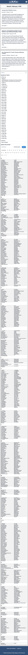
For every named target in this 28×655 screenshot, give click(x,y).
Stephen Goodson (3, 578)
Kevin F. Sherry (3, 419)
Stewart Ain (3, 582)
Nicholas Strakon (16, 482)
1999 (4, 131)
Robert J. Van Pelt (4, 545)
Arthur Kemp (16, 191)
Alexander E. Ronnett (4, 170)
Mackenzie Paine (16, 442)
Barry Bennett (3, 200)
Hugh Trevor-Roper (4, 354)
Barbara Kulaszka (16, 199)
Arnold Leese (16, 190)
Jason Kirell (3, 383)
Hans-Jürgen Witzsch (4, 336)
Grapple (15, 321)
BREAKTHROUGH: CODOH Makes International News (11, 81)
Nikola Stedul (16, 484)
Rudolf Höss (16, 557)
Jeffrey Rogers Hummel (4, 386)
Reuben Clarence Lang (17, 531)
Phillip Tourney (3, 513)
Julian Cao (15, 406)
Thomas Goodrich (17, 595)
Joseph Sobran (3, 406)
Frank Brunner (16, 294)
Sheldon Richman (16, 573)
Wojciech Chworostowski (18, 630)
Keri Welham (3, 417)
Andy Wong (2, 181)
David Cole (2, 247)
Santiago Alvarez (3, 566)
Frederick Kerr (16, 298)
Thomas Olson (3, 597)
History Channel (16, 349)
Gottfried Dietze (16, 320)
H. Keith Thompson (17, 330)
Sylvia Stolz (3, 583)
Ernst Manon (3, 283)
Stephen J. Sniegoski (17, 578)
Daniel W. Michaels (4, 244)
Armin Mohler (16, 189)
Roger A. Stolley (16, 551)
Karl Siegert (16, 413)
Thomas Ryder (16, 597)
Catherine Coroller (4, 220)
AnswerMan (16, 184)
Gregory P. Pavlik (16, 324)
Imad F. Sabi (3, 360)
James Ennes (16, 375)
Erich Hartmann (3, 280)
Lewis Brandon (3, 434)
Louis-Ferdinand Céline (4, 438)
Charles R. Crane (3, 224)
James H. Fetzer (3, 376)
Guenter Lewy (3, 325)
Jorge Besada (3, 403)
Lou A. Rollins (3, 436)
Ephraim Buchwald (4, 278)
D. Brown (2, 239)
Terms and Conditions (11, 648)
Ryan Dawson (3, 560)
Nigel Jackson (3, 483)
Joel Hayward (16, 391)
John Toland (3, 399)
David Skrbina (3, 252)
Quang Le (2, 520)
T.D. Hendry (2, 586)
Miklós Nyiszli (16, 469)
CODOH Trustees (16, 233)
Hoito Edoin (3, 350)
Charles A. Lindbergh (17, 221)
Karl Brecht (15, 412)
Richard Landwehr (17, 536)
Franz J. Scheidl (16, 296)
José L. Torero (16, 403)
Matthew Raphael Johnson (18, 458)
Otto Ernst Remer (16, 492)
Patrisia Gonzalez (3, 500)
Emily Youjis (3, 277)
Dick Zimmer (3, 258)
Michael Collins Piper (17, 461)
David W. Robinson (4, 253)
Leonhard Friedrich (4, 432)
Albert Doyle (16, 167)
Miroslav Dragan (3, 470)
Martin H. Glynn (3, 454)
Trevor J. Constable (4, 602)
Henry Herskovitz (16, 345)
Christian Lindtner (3, 227)
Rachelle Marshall (3, 526)
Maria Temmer (16, 447)
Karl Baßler (2, 412)
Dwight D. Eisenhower (4, 264)
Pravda (2, 516)
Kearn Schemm (16, 414)
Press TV (15, 516)
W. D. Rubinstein (3, 618)
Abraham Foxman (3, 163)
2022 (4, 94)
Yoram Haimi (3, 638)
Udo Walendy (3, 608)
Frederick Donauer (4, 298)
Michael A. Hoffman (17, 460)
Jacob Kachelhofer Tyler (4, 373)
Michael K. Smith (3, 465)
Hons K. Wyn (3, 352)
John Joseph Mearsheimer (5, 393)
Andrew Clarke (3, 179)
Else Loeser (16, 275)
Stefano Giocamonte (4, 577)
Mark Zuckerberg (3, 452)
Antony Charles (3, 188)
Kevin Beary (16, 418)
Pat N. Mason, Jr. (16, 497)
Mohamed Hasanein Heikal (5, 471)
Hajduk (15, 332)
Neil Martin (15, 479)
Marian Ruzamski (3, 448)
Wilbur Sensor (3, 623)
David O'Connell (3, 251)
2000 (4, 130)
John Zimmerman (16, 400)
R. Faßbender (3, 523)
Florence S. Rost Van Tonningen (19, 291)
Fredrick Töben (3, 300)
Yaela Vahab (3, 636)
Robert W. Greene (3, 549)
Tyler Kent (2, 603)
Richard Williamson (17, 538)
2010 (4, 113)
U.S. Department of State (18, 607)
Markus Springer (16, 452)
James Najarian (3, 378)
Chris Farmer (16, 226)
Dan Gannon (16, 240)
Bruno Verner (16, 210)
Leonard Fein (16, 431)
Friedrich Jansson (17, 300)
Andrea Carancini (3, 176)
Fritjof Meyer (16, 301)
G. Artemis (2, 305)
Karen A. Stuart (3, 411)
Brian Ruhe (2, 208)
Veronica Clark (16, 613)
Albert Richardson (3, 168)
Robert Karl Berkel (4, 546)
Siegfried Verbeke (17, 574)
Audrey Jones (3, 194)
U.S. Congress (3, 607)
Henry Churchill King (4, 344)
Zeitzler (15, 643)
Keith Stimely (3, 415)
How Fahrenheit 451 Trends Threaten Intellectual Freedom (13, 53)
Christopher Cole (16, 228)
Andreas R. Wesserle (17, 177)
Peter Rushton (16, 508)
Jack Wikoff (16, 372)
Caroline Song (16, 217)
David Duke (15, 247)
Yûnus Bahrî (16, 638)
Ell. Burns (15, 274)
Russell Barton (16, 559)
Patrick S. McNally (17, 499)
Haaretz (15, 331)
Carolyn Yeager (3, 219)
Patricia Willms (3, 498)
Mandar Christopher (17, 444)
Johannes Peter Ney (17, 392)
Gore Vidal (2, 320)
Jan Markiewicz (3, 380)
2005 (4, 122)
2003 (4, 125)
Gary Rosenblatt (16, 306)
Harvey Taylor (3, 338)
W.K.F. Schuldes (3, 619)
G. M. (15, 305)
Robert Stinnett (3, 548)
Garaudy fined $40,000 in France (9, 10)
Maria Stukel (3, 447)
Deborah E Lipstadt (4, 254)
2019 (4, 99)
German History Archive (17, 315)
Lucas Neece (16, 438)
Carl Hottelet (16, 215)
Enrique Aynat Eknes (17, 277)
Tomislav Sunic (3, 600)
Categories (3, 140)
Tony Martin (16, 600)
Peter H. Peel (3, 507)
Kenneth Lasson (3, 416)
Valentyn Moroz (16, 612)
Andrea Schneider (3, 177)
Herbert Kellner (3, 347)
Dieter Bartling (16, 258)
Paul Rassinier (16, 504)
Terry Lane (15, 589)
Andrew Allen (3, 178)
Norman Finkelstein (4, 486)
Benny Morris (16, 202)
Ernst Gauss (16, 282)
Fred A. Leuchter (16, 297)
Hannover (15, 333)
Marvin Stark (3, 456)
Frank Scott (16, 295)
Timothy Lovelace (3, 598)
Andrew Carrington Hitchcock (18, 178)
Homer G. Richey (16, 351)
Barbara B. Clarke (3, 199)
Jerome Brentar (16, 386)
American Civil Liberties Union (18, 174)
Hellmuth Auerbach (4, 342)
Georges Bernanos (17, 312)
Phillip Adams (16, 512)
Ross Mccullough (16, 556)
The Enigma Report (17, 590)
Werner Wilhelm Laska (4, 622)
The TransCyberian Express (18, 591)
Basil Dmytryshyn (3, 201)
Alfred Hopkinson (3, 172)
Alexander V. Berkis (17, 171)
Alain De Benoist (16, 166)
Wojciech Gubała (3, 631)
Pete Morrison (3, 506)
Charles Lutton (3, 223)
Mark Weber (16, 451)
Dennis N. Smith (3, 255)
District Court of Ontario (4, 259)
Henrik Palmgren (16, 343)
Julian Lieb (2, 407)
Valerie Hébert (3, 613)
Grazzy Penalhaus (3, 322)
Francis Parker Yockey (17, 293)
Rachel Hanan (16, 525)
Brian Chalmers (3, 207)
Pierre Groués (16, 514)
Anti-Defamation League (18, 186)
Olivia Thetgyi (16, 490)
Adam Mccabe (16, 164)
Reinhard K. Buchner (17, 530)
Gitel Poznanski (3, 317)
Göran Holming (3, 319)
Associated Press (3, 193)
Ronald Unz (2, 555)
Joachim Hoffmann (17, 390)
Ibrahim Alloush (16, 359)
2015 (4, 105)
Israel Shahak (16, 364)
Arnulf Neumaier (3, 191)
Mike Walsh (3, 469)
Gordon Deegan (16, 319)
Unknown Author (16, 608)
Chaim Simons (3, 221)
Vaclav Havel (3, 612)
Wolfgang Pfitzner (17, 632)
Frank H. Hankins (3, 295)
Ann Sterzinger (16, 183)
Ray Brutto (2, 529)
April (4, 82)
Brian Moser (16, 207)
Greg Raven (2, 323)
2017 (4, 102)
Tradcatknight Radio (17, 601)
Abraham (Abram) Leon (4, 162)
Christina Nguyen (16, 227)
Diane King (2, 257)
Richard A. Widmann (4, 533)
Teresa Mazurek (16, 588)
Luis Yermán (3, 439)
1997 (4, 135)
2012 (4, 110)
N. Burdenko (3, 477)
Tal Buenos (2, 587)
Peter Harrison (16, 507)
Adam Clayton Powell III (4, 164)
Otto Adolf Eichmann (4, 492)
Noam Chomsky (16, 485)
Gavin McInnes (16, 307)
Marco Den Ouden (3, 446)
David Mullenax (16, 250)
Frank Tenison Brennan (4, 296)
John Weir (2, 400)
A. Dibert (15, 160)
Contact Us (19, 648)
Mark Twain (3, 451)
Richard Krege (3, 536)
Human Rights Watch (4, 355)
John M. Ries (16, 396)
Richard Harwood (16, 535)
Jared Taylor (16, 381)
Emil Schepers (3, 276)
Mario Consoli (16, 448)
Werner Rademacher (17, 621)
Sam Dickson (3, 564)
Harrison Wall (16, 336)
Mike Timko (16, 468)
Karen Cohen (16, 411)
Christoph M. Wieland (4, 228)
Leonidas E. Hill (16, 432)
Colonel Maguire (16, 234)
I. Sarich (2, 359)
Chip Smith (15, 225)
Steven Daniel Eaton (17, 580)
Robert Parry (3, 547)
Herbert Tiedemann (17, 347)
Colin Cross (2, 234)
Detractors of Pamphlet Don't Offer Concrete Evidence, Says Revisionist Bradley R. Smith (12, 31)
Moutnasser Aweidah (4, 473)
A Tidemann (3, 160)
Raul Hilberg (16, 528)
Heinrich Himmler (3, 340)
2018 (4, 100)
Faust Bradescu (16, 290)
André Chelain (16, 175)
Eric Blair (15, 278)
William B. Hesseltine (17, 625)
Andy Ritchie (16, 180)
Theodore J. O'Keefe (17, 592)
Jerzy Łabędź (3, 388)
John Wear (15, 399)
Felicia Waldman (3, 291)
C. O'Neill (2, 214)
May (3, 78)
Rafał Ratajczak (3, 527)
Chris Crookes (3, 226)
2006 (4, 120)
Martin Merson (3, 455)
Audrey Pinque (16, 194)
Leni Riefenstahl (3, 429)
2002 (4, 126)
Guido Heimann (16, 325)
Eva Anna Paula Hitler (4, 285)
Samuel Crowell (3, 565)
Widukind (15, 622)
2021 (4, 95)
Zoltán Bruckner (3, 644)
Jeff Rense (2, 385)
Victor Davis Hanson (4, 614)
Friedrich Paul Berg (4, 301)
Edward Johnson (3, 271)
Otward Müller (3, 494)
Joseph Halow (3, 405)
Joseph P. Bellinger (17, 405)
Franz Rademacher (4, 297)
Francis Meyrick (3, 293)
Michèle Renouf (16, 467)
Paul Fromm (16, 502)
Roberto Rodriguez (17, 550)
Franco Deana (3, 294)
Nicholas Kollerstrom (4, 482)
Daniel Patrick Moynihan (17, 243)
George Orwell (3, 312)
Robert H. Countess (4, 542)
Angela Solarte (16, 182)
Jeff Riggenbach (16, 385)
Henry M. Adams (3, 346)
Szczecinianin (16, 583)
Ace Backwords (16, 163)
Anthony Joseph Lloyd (17, 185)
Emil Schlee (16, 276)
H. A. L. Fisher (3, 330)
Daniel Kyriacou (3, 242)
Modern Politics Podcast (18, 470)
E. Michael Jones (3, 267)
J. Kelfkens (2, 370)
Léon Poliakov (3, 431)
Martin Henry (16, 454)
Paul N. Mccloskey (4, 504)
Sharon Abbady (16, 572)
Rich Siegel (15, 532)
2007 (4, 118)
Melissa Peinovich (4, 460)
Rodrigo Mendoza (3, 551)
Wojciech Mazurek (17, 631)
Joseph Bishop (3, 404)
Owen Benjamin (16, 494)
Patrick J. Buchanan (17, 498)
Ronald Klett (3, 554)
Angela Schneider (3, 182)
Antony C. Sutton (16, 187)
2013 (4, 108)
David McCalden (3, 249)
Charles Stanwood (17, 224)
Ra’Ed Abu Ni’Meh (3, 525)
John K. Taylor (16, 395)
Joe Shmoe (2, 391)
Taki (14, 586)
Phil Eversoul (3, 510)
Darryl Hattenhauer (4, 245)
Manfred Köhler (3, 445)
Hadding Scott (3, 332)
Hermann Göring (3, 348)
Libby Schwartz (16, 434)
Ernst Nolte (15, 283)
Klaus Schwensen (3, 421)
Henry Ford (15, 344)
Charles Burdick (3, 222)
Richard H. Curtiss (4, 535)
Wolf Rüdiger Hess (4, 632)
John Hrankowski (3, 395)
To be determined (16, 598)
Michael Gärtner (16, 463)
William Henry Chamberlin (5, 627)
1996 (4, 136)
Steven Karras (3, 581)
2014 (4, 107)
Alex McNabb (16, 169)
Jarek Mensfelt (3, 382)
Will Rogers (15, 624)
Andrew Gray (16, 179)
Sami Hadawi (16, 564)
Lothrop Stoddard (16, 435)
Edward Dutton (3, 270)
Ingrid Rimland (3, 361)
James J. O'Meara (3, 377)
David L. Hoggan (3, 248)
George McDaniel (16, 311)
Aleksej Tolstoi (3, 169)
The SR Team (3, 591)
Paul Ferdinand (3, 502)
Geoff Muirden (3, 308)
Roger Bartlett (3, 552)
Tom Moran (2, 599)
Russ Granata (3, 559)
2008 (4, 117)
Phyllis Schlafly (16, 513)
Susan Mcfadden (16, 582)
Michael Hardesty (3, 464)
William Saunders (3, 629)
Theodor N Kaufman (4, 592)
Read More (4, 25)
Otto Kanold (16, 493)
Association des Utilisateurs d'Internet (20, 193)
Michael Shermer (3, 466)
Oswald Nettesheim (17, 491)
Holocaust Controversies (18, 350)
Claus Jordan (16, 230)
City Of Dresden (3, 230)
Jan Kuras (15, 379)
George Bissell (16, 309)
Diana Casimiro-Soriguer (18, 256)
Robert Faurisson (16, 541)
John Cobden (16, 394)
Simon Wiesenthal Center (5, 575)
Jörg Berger (16, 402)
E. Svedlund (16, 267)
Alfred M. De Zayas (17, 172)
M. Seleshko (3, 442)
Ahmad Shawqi (16, 165)
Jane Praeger (16, 380)
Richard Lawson (3, 537)
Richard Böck (16, 533)
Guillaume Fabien (3, 326)
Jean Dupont (16, 383)
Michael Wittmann (17, 466)
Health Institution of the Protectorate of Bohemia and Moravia (20, 339)
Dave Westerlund (16, 245)
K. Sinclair (15, 410)
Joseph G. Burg (16, 404)
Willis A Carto (16, 629)
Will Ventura (3, 625)
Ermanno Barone (3, 281)
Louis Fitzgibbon (3, 437)
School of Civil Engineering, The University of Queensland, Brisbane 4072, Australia (7, 568)
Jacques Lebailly (3, 374)
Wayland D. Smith (3, 621)
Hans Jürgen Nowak (17, 334)
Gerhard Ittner (3, 314)
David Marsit (16, 248)
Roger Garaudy (16, 552)
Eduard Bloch (3, 269)
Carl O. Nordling (3, 216)
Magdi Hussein (3, 443)
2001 (4, 128)
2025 (4, 89)
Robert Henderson (4, 543)
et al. (15, 284)
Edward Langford (3, 272)
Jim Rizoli (2, 390)
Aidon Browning (3, 166)
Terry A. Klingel (3, 589)
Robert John (16, 545)
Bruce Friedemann (17, 209)
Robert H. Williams (17, 542)
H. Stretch (2, 331)
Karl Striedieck (3, 414)
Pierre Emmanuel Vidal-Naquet (5, 514)
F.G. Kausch (16, 289)
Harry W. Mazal (16, 337)
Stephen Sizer (3, 579)
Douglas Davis (3, 263)
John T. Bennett (16, 398)
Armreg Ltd (2, 190)
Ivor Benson (3, 366)
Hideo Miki (2, 349)
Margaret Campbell (17, 446)
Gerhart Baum (3, 315)
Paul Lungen (16, 503)
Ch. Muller (15, 220)
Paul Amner (16, 500)
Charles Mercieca (16, 223)
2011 (4, 112)
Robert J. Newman (17, 544)
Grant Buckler (3, 321)
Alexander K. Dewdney (17, 170)
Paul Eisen (15, 501)
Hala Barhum (3, 333)
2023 (4, 92)
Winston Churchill (3, 630)
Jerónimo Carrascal (4, 387)
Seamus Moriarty (3, 570)
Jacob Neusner (16, 373)
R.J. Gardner (3, 524)
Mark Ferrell (16, 449)
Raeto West (16, 526)
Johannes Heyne (3, 392)
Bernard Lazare (16, 203)
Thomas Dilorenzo (17, 594)
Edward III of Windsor (17, 270)
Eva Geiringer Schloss (17, 285)
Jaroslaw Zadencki (17, 382)
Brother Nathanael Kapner (5, 209)
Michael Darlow (16, 462)
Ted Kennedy (3, 588)
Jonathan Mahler (3, 402)
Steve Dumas (3, 580)
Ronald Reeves (16, 554)
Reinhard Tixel (3, 531)
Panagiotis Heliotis (4, 497)
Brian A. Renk (16, 206)
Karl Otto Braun (3, 413)
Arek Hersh (15, 188)
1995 (4, 138)
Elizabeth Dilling (3, 274)
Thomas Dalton (3, 594)
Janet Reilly (3, 381)
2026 (4, 77)
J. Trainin (2, 371)
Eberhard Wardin (3, 268)
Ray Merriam (3, 530)
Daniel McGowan (16, 242)
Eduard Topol (16, 269)
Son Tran (2, 576)
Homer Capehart (3, 351)
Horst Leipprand (3, 353)
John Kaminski (3, 396)
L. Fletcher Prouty (3, 426)
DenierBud (15, 254)
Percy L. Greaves (16, 505)
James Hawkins (16, 376)
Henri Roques (3, 343)
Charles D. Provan (16, 222)
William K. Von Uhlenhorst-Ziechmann (20, 627)
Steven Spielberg (16, 581)
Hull (14, 354)
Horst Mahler (16, 353)
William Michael (3, 628)
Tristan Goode (16, 602)
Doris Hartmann (3, 261)
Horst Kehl (15, 352)
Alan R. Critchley (3, 167)
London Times (3, 435)
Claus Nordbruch (3, 231)
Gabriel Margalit (3, 306)
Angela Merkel (16, 181)
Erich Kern (15, 280)
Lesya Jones (16, 433)
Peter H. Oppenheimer (17, 506)
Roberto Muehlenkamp (4, 550)
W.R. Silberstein (16, 619)
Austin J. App (3, 195)
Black (2, 205)
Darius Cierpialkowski (17, 244)
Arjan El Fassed (3, 189)
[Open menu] (26, 2)
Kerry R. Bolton (16, 417)
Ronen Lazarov (16, 555)
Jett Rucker (2, 389)
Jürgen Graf (16, 407)
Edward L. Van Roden (17, 271)
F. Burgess (2, 289)
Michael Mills (16, 465)
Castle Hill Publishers (17, 219)
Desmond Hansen (16, 255)
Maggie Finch (16, 443)
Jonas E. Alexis (16, 401)
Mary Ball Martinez (17, 456)
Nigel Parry (15, 483)
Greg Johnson (16, 322)
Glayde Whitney (3, 318)
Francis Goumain (16, 292)
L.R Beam (15, 426)
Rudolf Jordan (3, 558)
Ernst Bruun (3, 282)
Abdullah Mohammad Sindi (18, 161)
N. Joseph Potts (16, 477)
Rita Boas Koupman (4, 539)
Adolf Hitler (2, 165)
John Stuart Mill (3, 398)
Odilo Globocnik (3, 490)
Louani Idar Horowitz (17, 436)
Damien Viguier (3, 240)
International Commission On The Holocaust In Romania (6, 365)
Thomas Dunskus (3, 595)
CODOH (2, 233)
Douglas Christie (3, 262)
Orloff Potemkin (3, 491)
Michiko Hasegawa (4, 468)
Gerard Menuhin (16, 313)
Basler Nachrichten (17, 201)
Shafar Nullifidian (3, 572)
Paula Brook (3, 505)
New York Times (3, 481)
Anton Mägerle (3, 187)
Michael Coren (3, 462)
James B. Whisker (3, 375)
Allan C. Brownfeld (4, 174)
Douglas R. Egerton (17, 263)
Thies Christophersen (4, 593)
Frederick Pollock (3, 299)
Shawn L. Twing (3, 573)
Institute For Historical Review (18, 362)
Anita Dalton (3, 183)
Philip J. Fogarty (3, 511)
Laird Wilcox (3, 427)
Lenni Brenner (16, 429)
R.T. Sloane (15, 524)
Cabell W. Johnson (4, 215)
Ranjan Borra (3, 528)
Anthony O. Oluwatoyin (4, 186)
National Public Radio (4, 479)
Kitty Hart (15, 420)
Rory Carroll (3, 556)
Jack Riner (2, 372)
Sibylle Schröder (3, 574)
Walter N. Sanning (17, 620)
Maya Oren (15, 459)
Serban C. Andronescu (17, 570)
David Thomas (16, 252)
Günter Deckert (16, 326)
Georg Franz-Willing (17, 308)
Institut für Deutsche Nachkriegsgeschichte (4, 363)
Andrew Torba (3, 180)
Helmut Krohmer (16, 342)
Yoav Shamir (16, 636)
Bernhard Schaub (3, 204)
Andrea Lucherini (16, 176)
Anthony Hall (3, 185)
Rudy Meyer (16, 558)
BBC (1, 202)
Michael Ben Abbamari (4, 461)
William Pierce (16, 628)
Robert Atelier (3, 540)
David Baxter (3, 246)
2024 (4, 90)
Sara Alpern (16, 566)
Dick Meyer (15, 257)
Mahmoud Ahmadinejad (4, 444)
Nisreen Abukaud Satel (4, 485)
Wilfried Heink (16, 623)
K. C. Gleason (3, 410)
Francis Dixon (3, 292)
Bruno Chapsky (3, 210)
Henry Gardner (3, 345)
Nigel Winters (3, 484)
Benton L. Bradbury (4, 203)
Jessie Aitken (16, 388)
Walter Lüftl (3, 620)
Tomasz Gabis (16, 599)
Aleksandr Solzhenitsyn (17, 168)
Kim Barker (2, 420)
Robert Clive (3, 541)
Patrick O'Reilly (3, 499)
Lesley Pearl (3, 433)
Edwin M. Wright (16, 272)
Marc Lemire (16, 445)
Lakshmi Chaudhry (17, 427)
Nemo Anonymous (17, 480)
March (4, 84)
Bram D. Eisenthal (3, 206)
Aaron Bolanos (3, 161)
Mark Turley (16, 450)
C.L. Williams (16, 214)
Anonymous (3, 184)
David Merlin (16, 249)
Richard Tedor (16, 537)
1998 (4, 133)
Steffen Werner (16, 577)
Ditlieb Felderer (16, 259)
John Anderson (16, 393)
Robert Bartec (16, 540)
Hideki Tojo (15, 348)
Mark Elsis (2, 449)
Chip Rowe (2, 225)
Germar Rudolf (16, 316)
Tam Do (15, 587)
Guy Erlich (2, 327)
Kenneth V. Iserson (17, 416)
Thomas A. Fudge (16, 593)
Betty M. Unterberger (17, 204)
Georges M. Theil (3, 313)
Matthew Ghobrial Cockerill (5, 458)
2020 (4, 97)
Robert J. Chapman (4, 544)
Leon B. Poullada (3, 430)
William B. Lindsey (4, 626)
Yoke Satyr (2, 637)
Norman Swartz (16, 486)
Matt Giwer (2, 457)
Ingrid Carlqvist (16, 360)
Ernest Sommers (16, 281)
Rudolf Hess (3, 557)
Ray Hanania (16, 529)
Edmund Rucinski (16, 268)
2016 (4, 104)
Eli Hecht (2, 273)
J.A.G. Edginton (16, 371)
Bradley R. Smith (16, 205)
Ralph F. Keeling (16, 527)
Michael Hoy (16, 464)
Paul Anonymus (3, 501)
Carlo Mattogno (16, 216)
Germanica (2, 316)
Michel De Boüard (3, 467)
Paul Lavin (2, 503)
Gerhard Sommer (16, 314)
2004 (3, 123)
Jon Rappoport (3, 401)
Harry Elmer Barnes (4, 337)
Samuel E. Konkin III (17, 565)
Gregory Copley (3, 324)
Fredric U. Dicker (16, 299)
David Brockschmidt (17, 246)
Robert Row (16, 547)
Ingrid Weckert (16, 361)
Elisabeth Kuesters (17, 273)
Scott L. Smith (16, 567)
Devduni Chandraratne (4, 256)
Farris (2, 290)
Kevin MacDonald (16, 419)
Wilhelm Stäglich (3, 624)
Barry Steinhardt (16, 200)
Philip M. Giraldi (16, 511)
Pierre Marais (16, 515)
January (4, 87)
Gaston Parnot (3, 307)
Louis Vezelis (16, 437)
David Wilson (16, 253)
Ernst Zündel (3, 284)
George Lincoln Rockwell (5, 311)
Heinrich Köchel (16, 340)
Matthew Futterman (17, 457)
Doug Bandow (16, 261)
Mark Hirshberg (3, 450)
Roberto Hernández (17, 549)
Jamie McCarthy (3, 379)
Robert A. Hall (16, 539)
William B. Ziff (16, 626)
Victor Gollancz (16, 614)
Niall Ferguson (16, 481)
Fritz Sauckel (3, 302)
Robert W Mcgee (16, 548)
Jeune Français (16, 389)
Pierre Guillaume (3, 515)
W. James (15, 618)
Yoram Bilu (15, 637)
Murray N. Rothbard (17, 473)
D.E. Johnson (16, 239)
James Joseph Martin (17, 377)
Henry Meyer (16, 346)
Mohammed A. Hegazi (17, 471)
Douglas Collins (16, 262)
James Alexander (16, 374)
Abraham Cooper (16, 162)
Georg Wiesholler (3, 309)
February (4, 86)
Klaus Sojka (16, 421)
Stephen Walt (16, 579)
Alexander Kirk (3, 171)
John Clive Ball (3, 394)
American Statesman (4, 175)
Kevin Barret (3, 418)
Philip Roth (2, 512)
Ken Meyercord (16, 415)
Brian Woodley (16, 208)
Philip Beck (15, 510)
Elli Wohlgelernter (3, 275)
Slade (15, 575)
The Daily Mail (3, 590)
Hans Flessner (3, 334)
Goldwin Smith (16, 318)
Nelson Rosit (3, 480)
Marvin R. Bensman (17, 455)
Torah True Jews (3, 601)
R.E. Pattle (15, 523)
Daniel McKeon (3, 243)
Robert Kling (16, 546)
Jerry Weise (16, 387)
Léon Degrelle (16, 430)
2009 (4, 115)
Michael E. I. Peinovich (4, 463)
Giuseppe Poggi (16, 317)
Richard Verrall (3, 538)
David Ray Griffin (16, 251)
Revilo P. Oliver (3, 532)
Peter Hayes (3, 508)
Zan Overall (2, 643)
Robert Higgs (16, 543)
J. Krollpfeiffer (16, 370)
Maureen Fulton (3, 459)
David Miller (3, 250)
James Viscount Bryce (17, 378)
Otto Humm (3, 493)
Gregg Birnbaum (16, 323)
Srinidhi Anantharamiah (17, 576)
